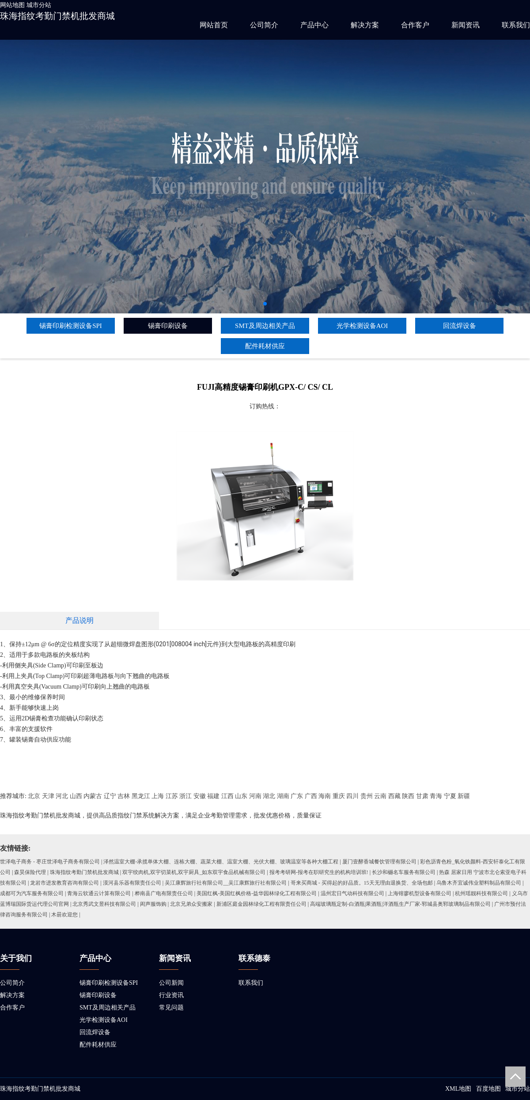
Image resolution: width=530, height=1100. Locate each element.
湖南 (283, 796)
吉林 (123, 796)
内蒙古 (92, 796)
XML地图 (458, 1088)
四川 (352, 796)
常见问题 (171, 1007)
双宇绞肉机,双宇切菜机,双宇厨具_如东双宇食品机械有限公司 (193, 872)
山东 (241, 796)
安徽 (199, 796)
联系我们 (516, 25)
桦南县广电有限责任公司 (164, 893)
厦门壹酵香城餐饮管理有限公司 (379, 862)
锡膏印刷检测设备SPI (70, 325)
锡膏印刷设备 (168, 325)
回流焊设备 (459, 325)
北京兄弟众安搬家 (191, 904)
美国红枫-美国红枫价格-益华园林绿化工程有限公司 (257, 893)
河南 (255, 796)
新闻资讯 (465, 25)
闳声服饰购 (153, 904)
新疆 (464, 796)
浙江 (185, 796)
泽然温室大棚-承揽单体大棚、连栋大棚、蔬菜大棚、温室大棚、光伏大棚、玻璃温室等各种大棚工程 (220, 862)
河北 (62, 796)
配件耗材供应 (265, 346)
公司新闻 (171, 982)
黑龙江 (141, 796)
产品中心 (314, 25)
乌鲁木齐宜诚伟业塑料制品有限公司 (478, 883)
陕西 (408, 796)
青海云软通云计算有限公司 (99, 893)
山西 (76, 796)
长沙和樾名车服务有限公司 (403, 872)
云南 (380, 796)
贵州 (366, 796)
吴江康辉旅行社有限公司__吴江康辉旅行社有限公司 (226, 883)
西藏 (394, 796)
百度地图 (488, 1088)
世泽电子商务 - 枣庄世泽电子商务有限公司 (50, 862)
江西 (227, 796)
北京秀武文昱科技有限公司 (104, 904)
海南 (324, 796)
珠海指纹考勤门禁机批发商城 (57, 16)
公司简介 (264, 25)
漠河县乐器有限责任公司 (132, 883)
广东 (297, 796)
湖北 (269, 796)
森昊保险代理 (30, 872)
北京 (34, 796)
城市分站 (38, 5)
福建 (213, 796)
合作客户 (415, 25)
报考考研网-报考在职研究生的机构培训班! (318, 872)
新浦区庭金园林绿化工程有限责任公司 (261, 904)
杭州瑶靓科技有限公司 (481, 893)
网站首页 (214, 25)
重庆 (339, 796)
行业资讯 (171, 995)
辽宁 (110, 796)
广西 (311, 796)
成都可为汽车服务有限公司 (32, 893)
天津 (48, 796)
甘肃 (422, 796)
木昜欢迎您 (64, 915)
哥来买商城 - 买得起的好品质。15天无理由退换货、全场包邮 (362, 883)
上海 (157, 796)
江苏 (172, 796)
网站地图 (12, 5)
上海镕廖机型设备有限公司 (419, 893)
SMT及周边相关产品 (265, 325)
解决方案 (365, 25)
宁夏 (450, 796)
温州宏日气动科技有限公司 (352, 893)
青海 (436, 796)
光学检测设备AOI (362, 325)
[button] (265, 303)
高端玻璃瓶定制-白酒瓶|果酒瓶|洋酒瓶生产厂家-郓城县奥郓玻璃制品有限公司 (400, 904)
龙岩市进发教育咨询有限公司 (64, 883)
